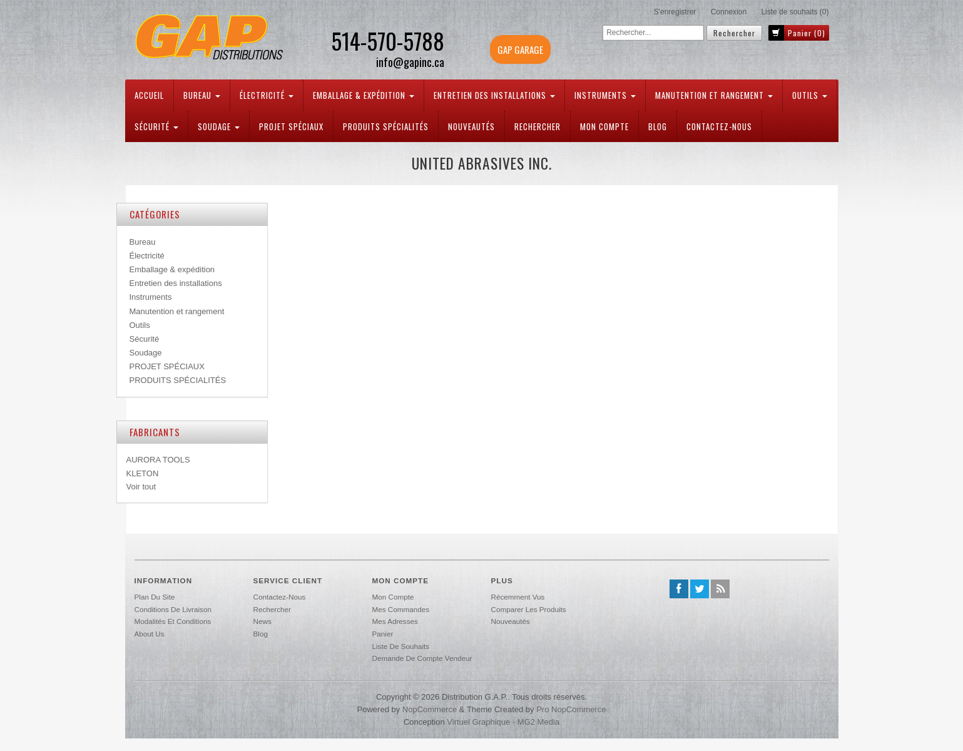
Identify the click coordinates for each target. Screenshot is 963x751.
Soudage (219, 126)
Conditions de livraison (173, 609)
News (262, 621)
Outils (809, 95)
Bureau (201, 95)
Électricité (266, 95)
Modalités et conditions (173, 621)
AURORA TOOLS (158, 459)
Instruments (605, 95)
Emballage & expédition (363, 95)
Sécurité (156, 126)
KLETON (142, 473)
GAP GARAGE (520, 49)
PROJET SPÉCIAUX (291, 126)
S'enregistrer (675, 12)
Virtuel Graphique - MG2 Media (503, 722)
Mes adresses (395, 621)
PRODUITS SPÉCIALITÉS (386, 126)
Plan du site (155, 597)
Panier (383, 634)
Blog (657, 126)
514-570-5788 (387, 40)
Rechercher (537, 126)
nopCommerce (429, 709)
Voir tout (141, 486)
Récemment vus (518, 597)
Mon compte (604, 126)
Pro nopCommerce (571, 709)
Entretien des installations (494, 95)
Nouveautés (471, 126)
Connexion (728, 12)
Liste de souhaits (401, 646)
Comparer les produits (528, 609)
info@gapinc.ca (410, 62)
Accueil (149, 95)
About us (150, 634)
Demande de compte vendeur (422, 658)
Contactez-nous (719, 126)
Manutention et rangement (714, 95)
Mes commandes (401, 609)
